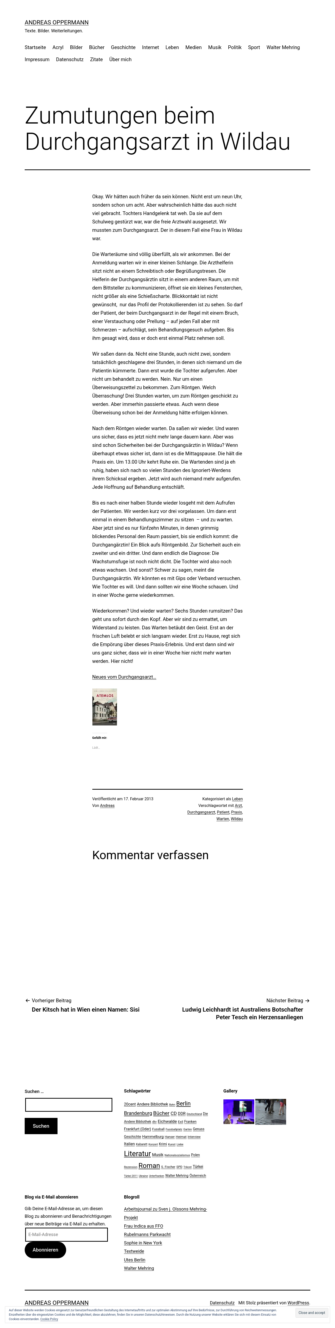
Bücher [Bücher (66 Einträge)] (161, 1113)
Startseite (35, 47)
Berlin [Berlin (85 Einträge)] (183, 1103)
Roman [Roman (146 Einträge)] (149, 1166)
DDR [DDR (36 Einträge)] (182, 1113)
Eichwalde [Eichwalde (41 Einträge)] (167, 1121)
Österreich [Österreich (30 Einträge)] (198, 1175)
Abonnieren (45, 1250)
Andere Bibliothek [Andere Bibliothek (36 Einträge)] (152, 1104)
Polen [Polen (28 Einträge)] (195, 1155)
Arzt (238, 805)
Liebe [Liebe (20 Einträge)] (180, 1144)
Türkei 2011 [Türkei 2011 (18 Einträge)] (131, 1176)
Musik (214, 47)
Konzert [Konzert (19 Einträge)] (153, 1144)
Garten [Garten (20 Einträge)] (187, 1129)
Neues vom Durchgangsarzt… (124, 677)
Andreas (107, 805)
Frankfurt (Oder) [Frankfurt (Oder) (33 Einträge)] (137, 1129)
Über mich (120, 59)
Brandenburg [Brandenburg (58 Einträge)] (138, 1113)
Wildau (237, 819)
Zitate (96, 59)
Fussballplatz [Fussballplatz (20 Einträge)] (174, 1129)
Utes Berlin (134, 1259)
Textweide (134, 1251)
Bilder (76, 47)
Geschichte (123, 47)
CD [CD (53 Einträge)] (174, 1113)
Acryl (57, 47)
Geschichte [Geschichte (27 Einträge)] (132, 1137)
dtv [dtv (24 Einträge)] (154, 1122)
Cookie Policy (49, 1319)
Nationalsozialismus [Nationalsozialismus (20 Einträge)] (177, 1155)
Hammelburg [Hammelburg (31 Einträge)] (153, 1136)
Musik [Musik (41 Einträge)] (157, 1154)
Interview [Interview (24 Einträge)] (194, 1137)
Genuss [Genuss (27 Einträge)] (198, 1129)
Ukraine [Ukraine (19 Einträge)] (143, 1176)
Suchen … (34, 1091)
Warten (223, 819)
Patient (223, 812)
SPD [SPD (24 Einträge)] (179, 1167)
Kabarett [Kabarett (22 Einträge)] (141, 1144)
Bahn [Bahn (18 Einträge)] (172, 1104)
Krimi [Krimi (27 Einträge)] (163, 1144)
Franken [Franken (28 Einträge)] (190, 1122)
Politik (235, 47)
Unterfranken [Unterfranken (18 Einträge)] (156, 1176)
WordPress (298, 1302)
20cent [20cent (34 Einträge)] (130, 1104)
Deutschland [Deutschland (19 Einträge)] (194, 1114)
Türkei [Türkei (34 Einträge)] (198, 1166)
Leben (172, 47)
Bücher (96, 47)
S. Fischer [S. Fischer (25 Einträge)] (168, 1167)
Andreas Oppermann (57, 22)
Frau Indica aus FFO (143, 1226)
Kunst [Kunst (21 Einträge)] (172, 1144)
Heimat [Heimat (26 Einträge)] (181, 1137)
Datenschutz (70, 59)
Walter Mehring (283, 47)
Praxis (236, 812)
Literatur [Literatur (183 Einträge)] (137, 1153)
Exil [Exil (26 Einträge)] (180, 1122)
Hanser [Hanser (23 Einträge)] (170, 1137)
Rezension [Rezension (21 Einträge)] (130, 1167)
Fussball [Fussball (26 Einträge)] (158, 1129)
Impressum (37, 59)
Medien (193, 47)
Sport (254, 47)
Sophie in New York (143, 1242)
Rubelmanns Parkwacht (147, 1234)
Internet (150, 47)
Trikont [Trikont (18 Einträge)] (187, 1167)
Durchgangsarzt (201, 812)
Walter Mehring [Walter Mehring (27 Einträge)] (176, 1176)
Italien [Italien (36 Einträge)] (129, 1144)
